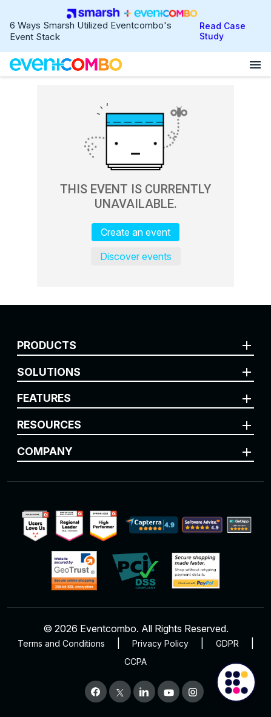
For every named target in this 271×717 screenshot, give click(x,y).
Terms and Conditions (61, 643)
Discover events (136, 256)
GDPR (227, 643)
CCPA (135, 661)
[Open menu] (255, 64)
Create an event (135, 232)
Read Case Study (222, 31)
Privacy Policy (160, 643)
